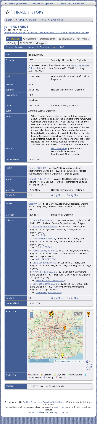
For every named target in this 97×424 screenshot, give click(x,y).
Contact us (63, 412)
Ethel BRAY (41, 235)
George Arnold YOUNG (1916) (50, 280)
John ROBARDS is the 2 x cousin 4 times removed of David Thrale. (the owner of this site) (46, 32)
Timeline (83, 38)
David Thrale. (59, 407)
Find (21, 19)
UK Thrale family (59, 148)
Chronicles (57, 19)
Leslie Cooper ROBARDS (44, 262)
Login (9, 19)
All (54, 47)
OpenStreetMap (63, 361)
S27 (36, 386)
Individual (13, 38)
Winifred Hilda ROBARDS (44, 271)
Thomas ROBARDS (37, 168)
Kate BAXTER (34, 203)
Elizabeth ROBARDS (42, 220)
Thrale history (27, 12)
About (31, 412)
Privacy (54, 412)
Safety (47, 412)
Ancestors (29, 38)
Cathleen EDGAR (44, 247)
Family (11, 43)
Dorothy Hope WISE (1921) (48, 292)
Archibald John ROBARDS (44, 226)
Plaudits (39, 412)
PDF (62, 47)
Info (43, 19)
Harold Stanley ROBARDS (44, 250)
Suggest (41, 43)
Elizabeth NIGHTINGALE (40, 179)
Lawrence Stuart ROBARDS (45, 283)
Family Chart (73, 195)
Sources (31, 47)
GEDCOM (26, 43)
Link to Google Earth (89, 367)
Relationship (66, 38)
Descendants (47, 38)
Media (32, 19)
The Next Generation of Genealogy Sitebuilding (42, 402)
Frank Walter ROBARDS (43, 238)
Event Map (44, 47)
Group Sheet (57, 195)
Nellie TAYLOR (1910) (46, 259)
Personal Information (15, 47)
